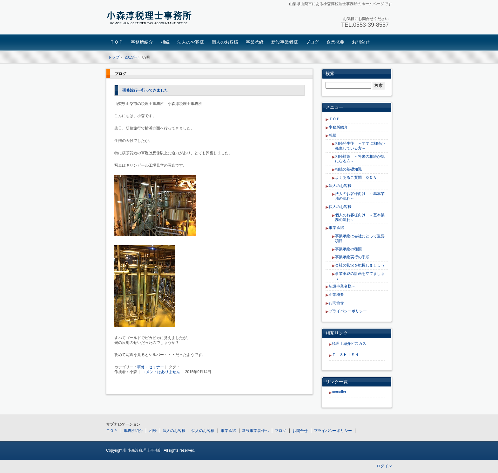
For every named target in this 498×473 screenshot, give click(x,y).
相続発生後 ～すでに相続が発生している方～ (360, 145)
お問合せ (361, 42)
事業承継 (255, 42)
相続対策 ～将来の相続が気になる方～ (360, 158)
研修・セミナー (150, 367)
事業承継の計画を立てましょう (360, 276)
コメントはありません (161, 372)
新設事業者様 (284, 42)
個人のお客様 (225, 42)
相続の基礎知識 (348, 169)
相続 (165, 42)
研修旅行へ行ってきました (145, 90)
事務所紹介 (142, 42)
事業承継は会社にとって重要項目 (360, 238)
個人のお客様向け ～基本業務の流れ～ (360, 217)
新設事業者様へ (342, 286)
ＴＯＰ (116, 42)
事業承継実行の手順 (352, 257)
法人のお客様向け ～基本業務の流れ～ (360, 196)
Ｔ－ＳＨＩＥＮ (345, 354)
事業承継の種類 (348, 249)
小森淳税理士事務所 (150, 18)
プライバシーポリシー (348, 311)
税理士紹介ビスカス (349, 343)
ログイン (384, 466)
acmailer (339, 392)
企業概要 (335, 42)
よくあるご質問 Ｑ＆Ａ (356, 177)
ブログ (312, 42)
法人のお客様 (190, 42)
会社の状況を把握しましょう (360, 265)
